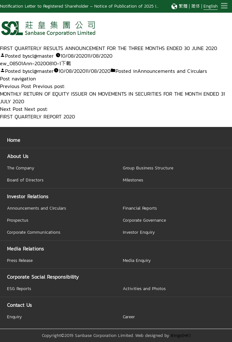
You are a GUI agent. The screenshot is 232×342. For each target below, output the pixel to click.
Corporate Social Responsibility (43, 277)
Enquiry (14, 317)
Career (129, 317)
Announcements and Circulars (172, 71)
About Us (17, 156)
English (210, 6)
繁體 (183, 6)
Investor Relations (27, 196)
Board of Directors (25, 180)
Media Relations (25, 248)
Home (13, 140)
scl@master (41, 56)
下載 (66, 63)
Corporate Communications (33, 232)
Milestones (133, 180)
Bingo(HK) (180, 335)
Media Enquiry (137, 260)
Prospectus (17, 220)
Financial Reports (140, 208)
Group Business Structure (148, 168)
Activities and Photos (144, 288)
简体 (195, 6)
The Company (20, 168)
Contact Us (19, 305)
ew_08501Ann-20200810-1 (30, 63)
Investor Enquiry (139, 232)
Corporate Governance (144, 220)
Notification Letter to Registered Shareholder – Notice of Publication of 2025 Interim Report (91, 6)
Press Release (20, 260)
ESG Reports (19, 288)
